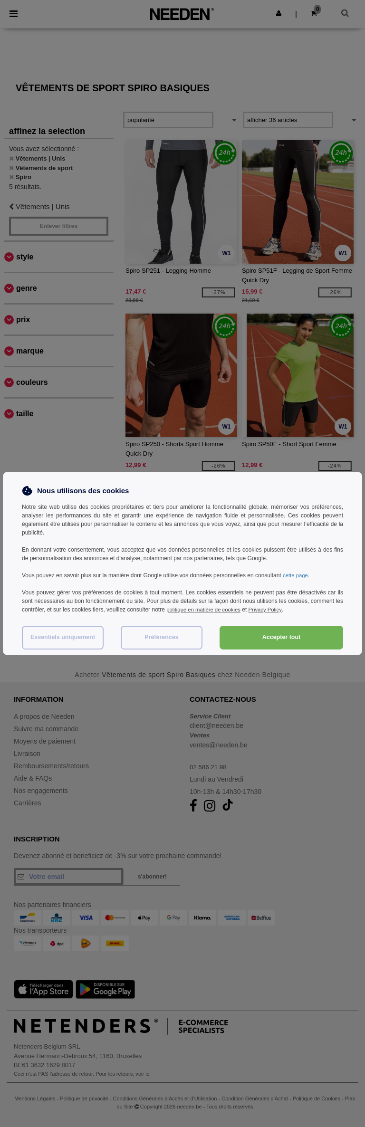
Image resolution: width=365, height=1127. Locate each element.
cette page (296, 575)
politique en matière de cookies (205, 609)
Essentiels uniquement (62, 637)
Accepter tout (281, 637)
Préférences (161, 637)
